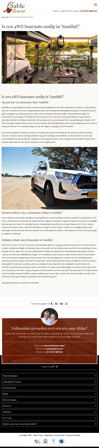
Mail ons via (49, 348)
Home (3, 17)
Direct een (49, 345)
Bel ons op (49, 352)
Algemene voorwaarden (54, 435)
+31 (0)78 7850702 (88, 11)
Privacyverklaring (73, 435)
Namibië (55, 126)
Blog (7, 17)
